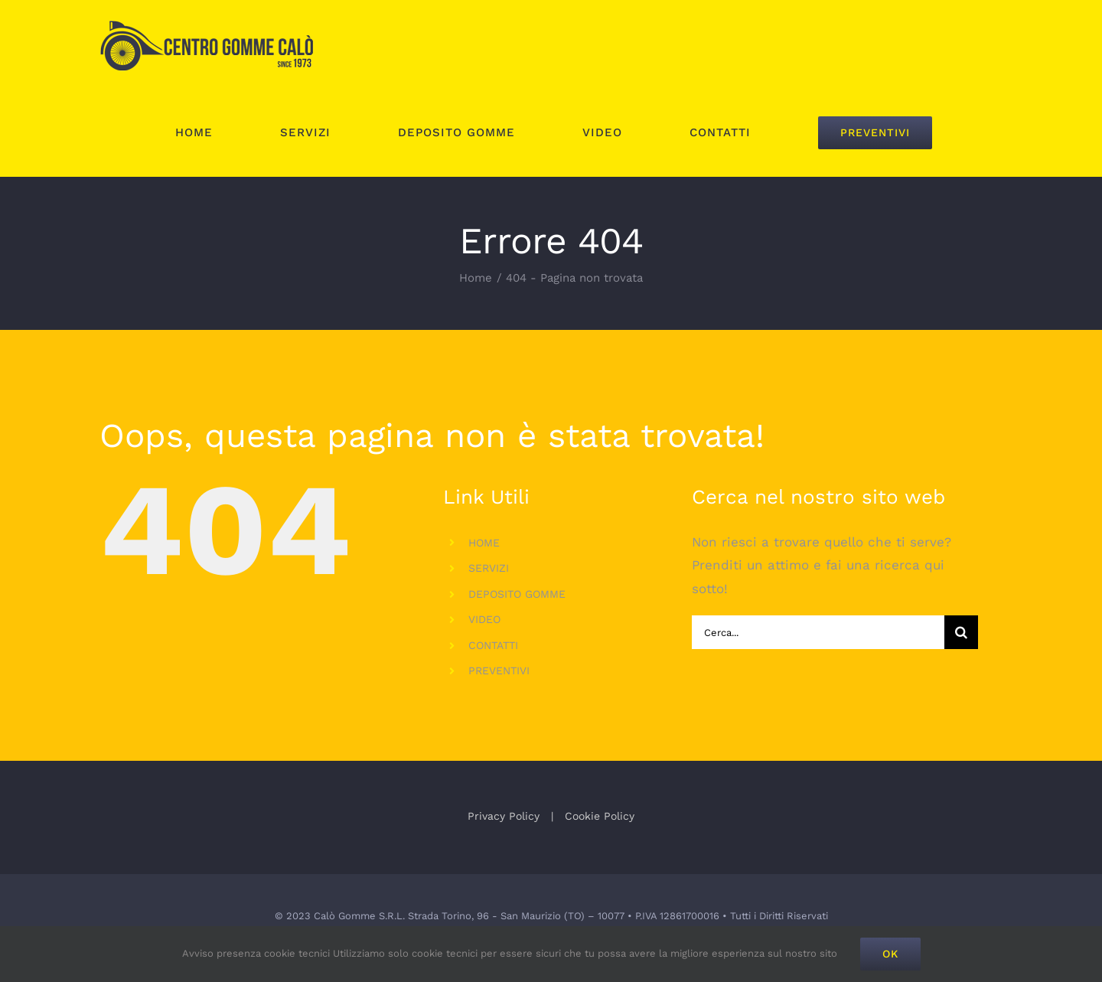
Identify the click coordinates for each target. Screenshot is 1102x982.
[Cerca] (961, 632)
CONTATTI (493, 645)
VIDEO (484, 619)
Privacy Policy (504, 816)
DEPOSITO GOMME (517, 594)
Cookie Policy (599, 816)
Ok (890, 954)
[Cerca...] (818, 632)
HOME (484, 543)
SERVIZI (488, 568)
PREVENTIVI (499, 670)
